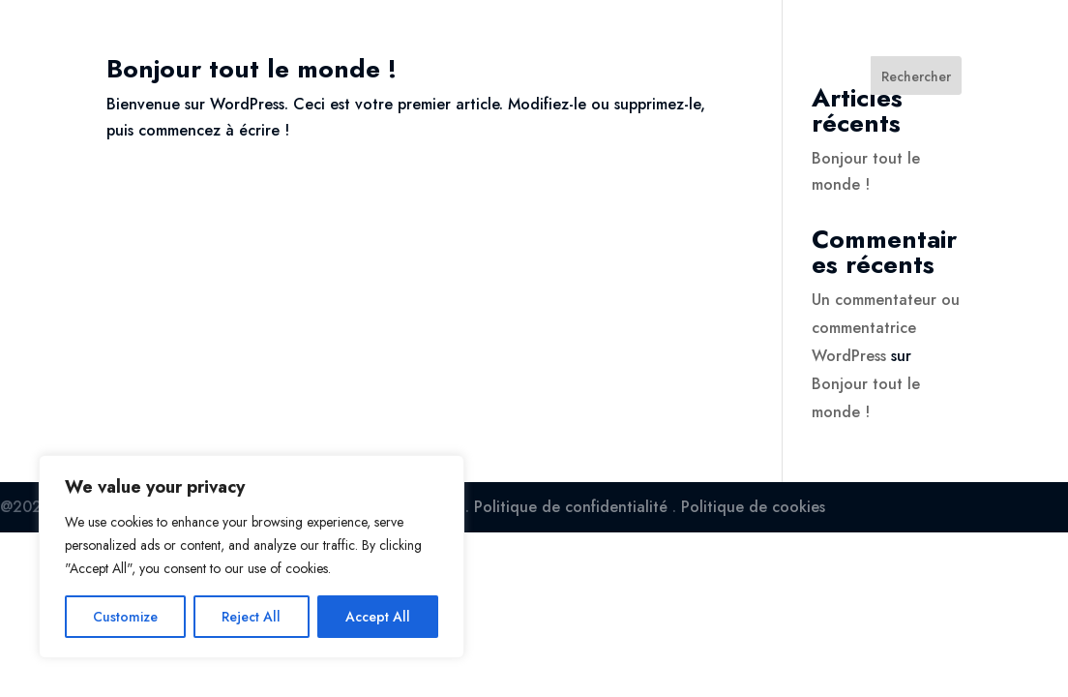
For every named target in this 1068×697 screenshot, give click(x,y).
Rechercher (916, 76)
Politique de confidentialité (571, 507)
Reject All (251, 616)
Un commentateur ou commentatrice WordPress (886, 327)
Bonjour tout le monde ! (251, 68)
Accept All (377, 616)
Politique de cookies (753, 507)
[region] (251, 556)
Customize (125, 616)
